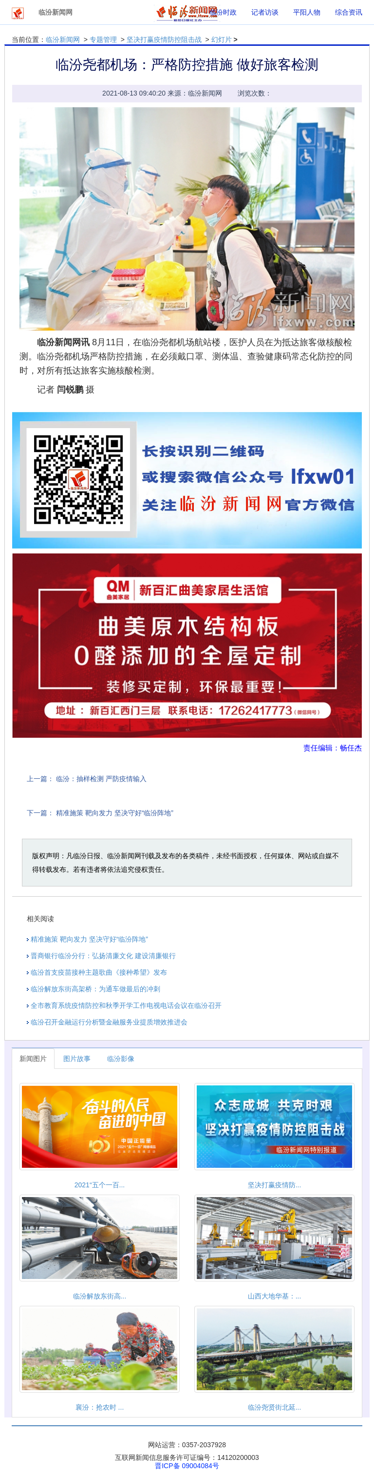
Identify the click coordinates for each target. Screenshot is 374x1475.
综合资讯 (348, 12)
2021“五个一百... (100, 1185)
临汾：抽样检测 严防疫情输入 (101, 779)
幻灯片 (221, 39)
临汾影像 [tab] (120, 1058)
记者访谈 (265, 12)
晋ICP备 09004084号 (187, 1466)
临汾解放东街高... (100, 1296)
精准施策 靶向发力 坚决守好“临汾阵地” (114, 813)
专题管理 (103, 39)
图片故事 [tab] (77, 1058)
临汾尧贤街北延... (274, 1407)
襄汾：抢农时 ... (99, 1407)
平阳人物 (306, 12)
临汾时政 (223, 12)
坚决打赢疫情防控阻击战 (164, 39)
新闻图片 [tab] (33, 1058)
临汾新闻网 (63, 39)
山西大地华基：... (274, 1296)
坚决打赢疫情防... (274, 1185)
